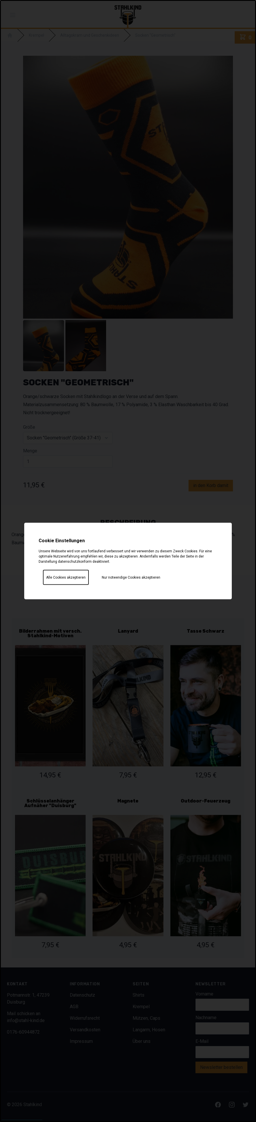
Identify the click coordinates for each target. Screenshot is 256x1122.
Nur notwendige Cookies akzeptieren (131, 577)
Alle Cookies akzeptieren (66, 577)
